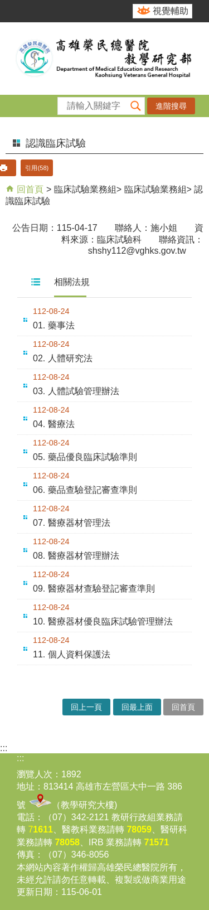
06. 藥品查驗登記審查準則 (85, 490)
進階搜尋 (171, 105)
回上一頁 (86, 707)
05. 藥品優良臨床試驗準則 (85, 457)
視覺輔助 (170, 11)
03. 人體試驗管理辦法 (76, 391)
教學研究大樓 (87, 805)
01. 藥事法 (54, 325)
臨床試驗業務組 (85, 189)
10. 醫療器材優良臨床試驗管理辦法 (103, 621)
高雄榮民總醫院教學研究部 (104, 58)
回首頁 (28, 189)
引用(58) (36, 167)
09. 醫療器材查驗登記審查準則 (94, 588)
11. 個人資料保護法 (71, 654)
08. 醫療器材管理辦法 (76, 555)
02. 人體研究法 (63, 358)
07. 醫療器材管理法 (71, 522)
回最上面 (137, 707)
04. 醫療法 (54, 424)
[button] (136, 106)
